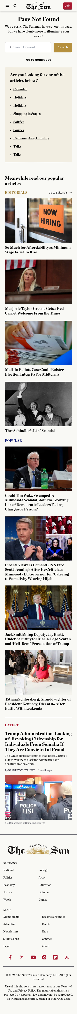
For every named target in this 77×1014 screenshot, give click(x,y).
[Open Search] (15, 6)
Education (45, 885)
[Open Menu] (7, 5)
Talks (17, 146)
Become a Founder (53, 917)
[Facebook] (10, 957)
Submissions (11, 939)
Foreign (43, 870)
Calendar (20, 89)
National (8, 870)
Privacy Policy (26, 990)
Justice (7, 892)
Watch (7, 899)
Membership (11, 917)
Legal (6, 946)
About (45, 946)
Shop (45, 931)
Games (43, 899)
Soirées (18, 122)
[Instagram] (44, 957)
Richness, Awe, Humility (31, 138)
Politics (7, 877)
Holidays (19, 97)
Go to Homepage (38, 59)
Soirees (18, 130)
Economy (9, 885)
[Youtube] (33, 957)
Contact (47, 939)
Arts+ (42, 877)
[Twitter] (21, 957)
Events (46, 924)
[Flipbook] (55, 957)
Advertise (9, 924)
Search (63, 47)
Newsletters (10, 931)
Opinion (44, 892)
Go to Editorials (60, 193)
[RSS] (66, 957)
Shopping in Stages (27, 113)
